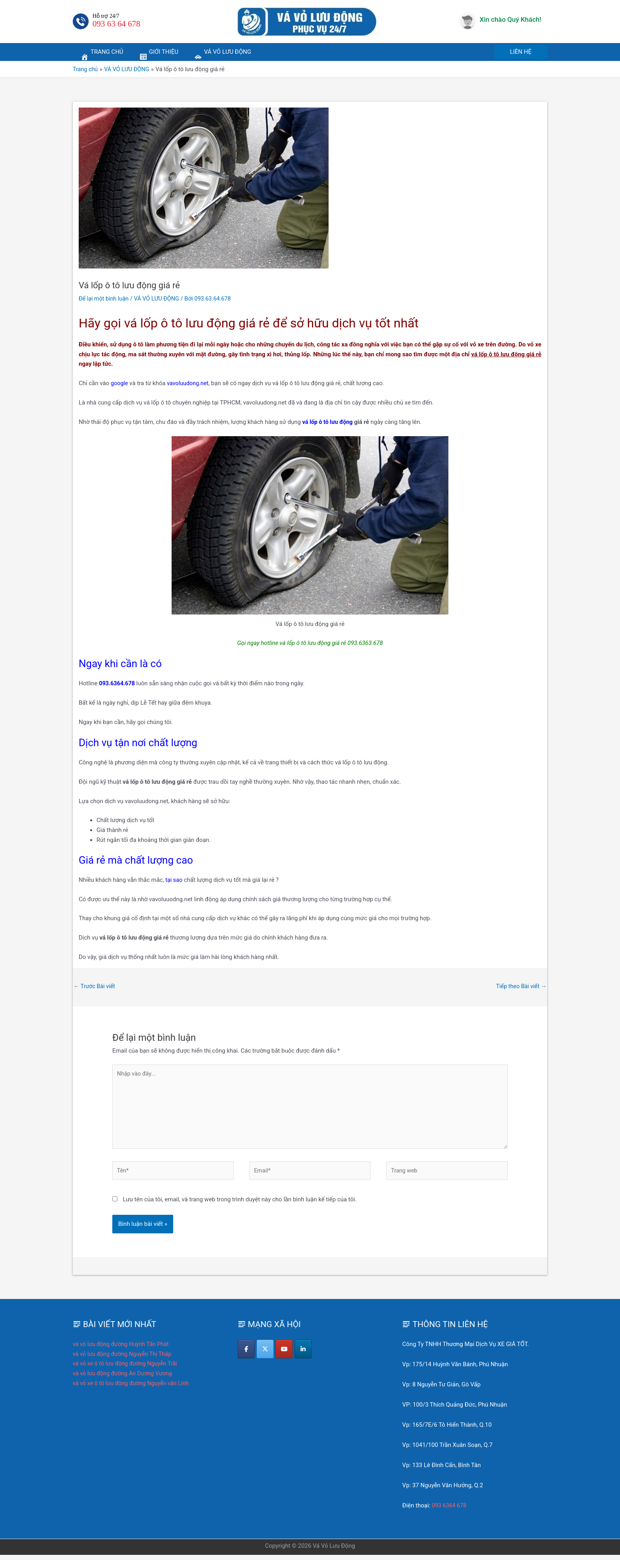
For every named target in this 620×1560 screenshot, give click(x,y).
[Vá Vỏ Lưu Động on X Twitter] (266, 1354)
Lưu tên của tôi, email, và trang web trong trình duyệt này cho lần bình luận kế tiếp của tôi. (240, 1204)
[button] (520, 52)
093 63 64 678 (116, 23)
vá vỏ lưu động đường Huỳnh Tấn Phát (123, 1349)
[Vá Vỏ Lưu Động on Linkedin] (306, 1354)
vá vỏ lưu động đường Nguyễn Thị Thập (124, 1359)
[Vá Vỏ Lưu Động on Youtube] (286, 1354)
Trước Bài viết (95, 986)
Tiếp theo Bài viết (520, 986)
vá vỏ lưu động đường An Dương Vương (124, 1378)
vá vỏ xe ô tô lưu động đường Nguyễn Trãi (127, 1369)
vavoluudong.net (189, 383)
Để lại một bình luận (105, 298)
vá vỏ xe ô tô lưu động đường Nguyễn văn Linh (133, 1388)
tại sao (174, 879)
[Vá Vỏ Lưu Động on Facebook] (246, 1354)
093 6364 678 (450, 1510)
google (120, 383)
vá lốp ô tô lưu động (328, 421)
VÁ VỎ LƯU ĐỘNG (159, 298)
